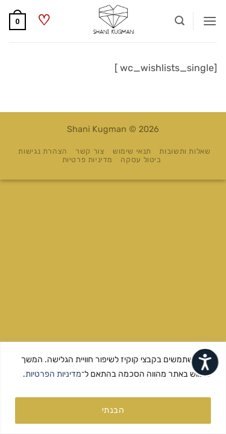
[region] (113, 388)
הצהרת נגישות (42, 151)
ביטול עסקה (141, 160)
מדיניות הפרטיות (53, 374)
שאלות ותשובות (184, 151)
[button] (209, 21)
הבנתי (113, 410)
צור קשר (89, 151)
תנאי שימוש (132, 151)
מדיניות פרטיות (87, 160)
